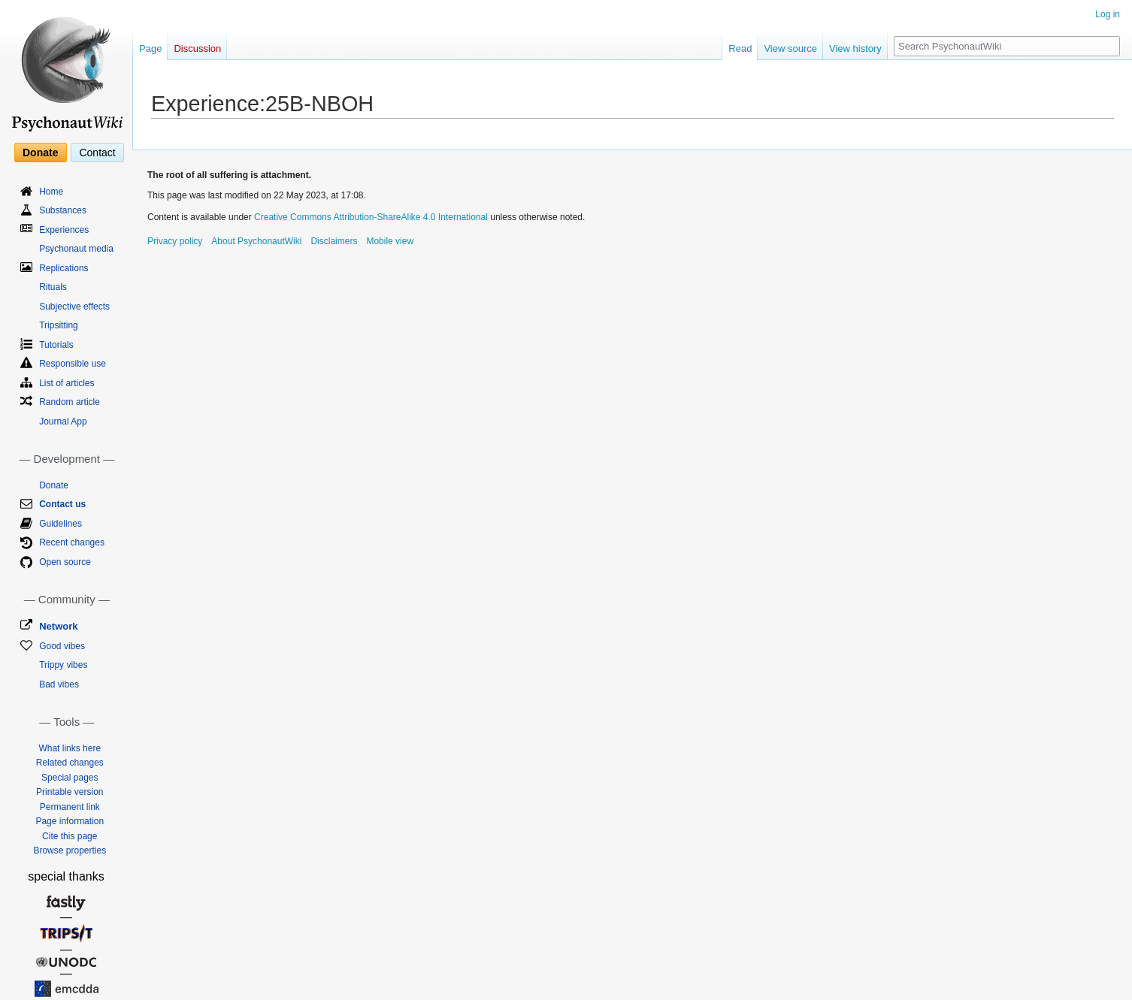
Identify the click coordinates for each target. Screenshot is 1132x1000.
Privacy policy (174, 241)
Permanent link (70, 807)
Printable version (69, 792)
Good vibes (62, 646)
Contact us (62, 504)
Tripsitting (58, 325)
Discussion (197, 48)
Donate (40, 153)
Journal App (62, 421)
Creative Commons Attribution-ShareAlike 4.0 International (371, 217)
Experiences (64, 230)
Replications (63, 268)
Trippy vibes (63, 665)
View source (790, 48)
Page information (69, 821)
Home (51, 191)
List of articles (66, 383)
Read (740, 48)
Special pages (69, 777)
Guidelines (60, 523)
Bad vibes (59, 684)
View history (855, 48)
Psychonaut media (76, 248)
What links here (69, 748)
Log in (1107, 14)
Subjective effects (74, 306)
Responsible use (72, 363)
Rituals (53, 287)
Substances (62, 210)
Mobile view (389, 241)
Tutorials (56, 345)
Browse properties (69, 850)
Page (150, 48)
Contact (97, 153)
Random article (69, 402)
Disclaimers (333, 241)
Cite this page (69, 836)
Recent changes (71, 542)
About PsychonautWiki (256, 241)
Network (58, 626)
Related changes (70, 762)
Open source (65, 562)
